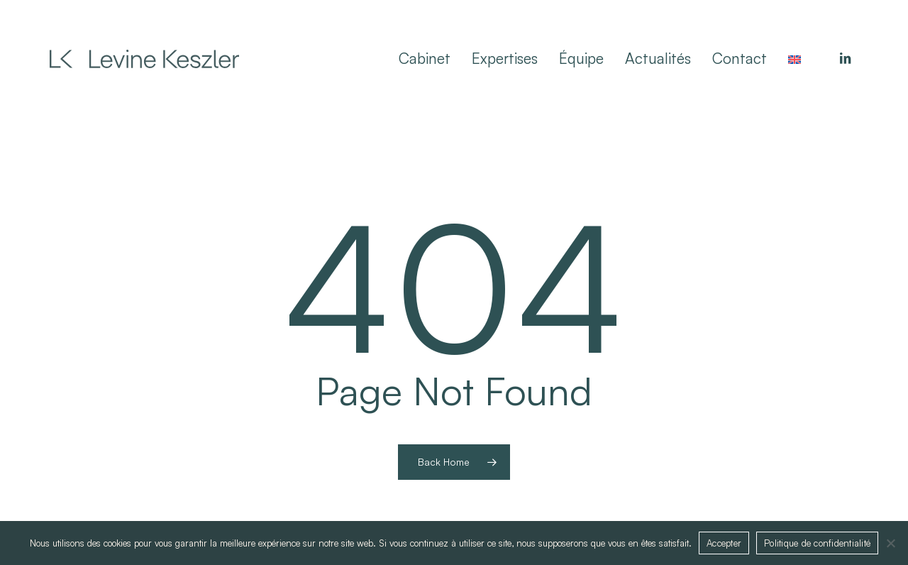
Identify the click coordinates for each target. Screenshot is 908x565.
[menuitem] (794, 58)
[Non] (890, 543)
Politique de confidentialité (817, 543)
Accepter (724, 543)
